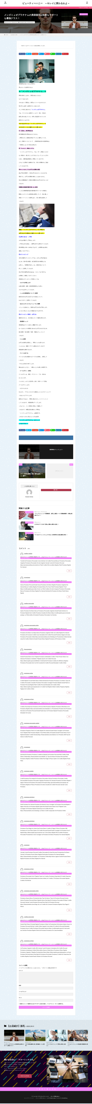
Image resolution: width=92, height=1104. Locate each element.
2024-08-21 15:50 (25, 945)
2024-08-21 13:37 (25, 873)
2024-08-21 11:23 (25, 801)
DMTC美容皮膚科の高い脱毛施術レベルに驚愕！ (35, 1045)
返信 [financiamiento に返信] (69, 666)
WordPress (65, 1098)
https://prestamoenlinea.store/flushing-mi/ (46, 636)
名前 (20, 985)
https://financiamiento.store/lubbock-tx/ (48, 734)
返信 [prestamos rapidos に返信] (69, 790)
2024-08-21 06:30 (25, 558)
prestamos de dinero (29, 797)
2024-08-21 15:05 (25, 921)
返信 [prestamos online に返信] (69, 692)
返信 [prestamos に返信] (69, 862)
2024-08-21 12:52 (25, 849)
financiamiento (28, 649)
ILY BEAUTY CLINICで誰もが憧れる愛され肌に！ (49, 524)
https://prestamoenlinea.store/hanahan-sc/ (41, 708)
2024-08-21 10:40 (25, 775)
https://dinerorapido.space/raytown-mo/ (34, 832)
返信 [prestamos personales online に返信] (69, 642)
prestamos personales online (31, 625)
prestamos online (28, 673)
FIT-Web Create (51, 1098)
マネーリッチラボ (25, 1076)
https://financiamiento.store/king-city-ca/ (31, 904)
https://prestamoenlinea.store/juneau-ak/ (58, 782)
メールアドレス (23, 991)
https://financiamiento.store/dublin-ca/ (37, 756)
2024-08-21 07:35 (25, 630)
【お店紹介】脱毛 (23, 22)
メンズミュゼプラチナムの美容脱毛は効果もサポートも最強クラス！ (33, 34)
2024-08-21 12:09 (25, 825)
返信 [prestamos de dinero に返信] (69, 814)
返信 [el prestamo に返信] (69, 596)
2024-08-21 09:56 (25, 751)
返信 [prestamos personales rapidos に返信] (69, 740)
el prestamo (27, 577)
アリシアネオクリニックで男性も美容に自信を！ (56, 1045)
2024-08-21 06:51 (25, 582)
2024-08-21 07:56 (25, 654)
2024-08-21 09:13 (25, 727)
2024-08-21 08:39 (25, 704)
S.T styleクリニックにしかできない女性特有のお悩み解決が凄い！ (53, 535)
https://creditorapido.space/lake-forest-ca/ (31, 589)
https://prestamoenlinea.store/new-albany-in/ (36, 878)
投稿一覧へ (56, 489)
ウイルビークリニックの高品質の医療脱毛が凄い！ (78, 1045)
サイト (20, 997)
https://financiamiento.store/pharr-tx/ (29, 856)
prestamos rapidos (28, 771)
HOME (6, 34)
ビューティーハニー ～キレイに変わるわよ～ (46, 3)
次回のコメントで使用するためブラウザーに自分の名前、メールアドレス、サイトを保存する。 (42, 1003)
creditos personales (29, 603)
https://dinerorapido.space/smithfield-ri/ (30, 660)
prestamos (26, 845)
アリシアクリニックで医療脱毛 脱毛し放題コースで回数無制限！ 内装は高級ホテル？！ (53, 514)
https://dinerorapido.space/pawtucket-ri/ (30, 686)
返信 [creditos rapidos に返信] (69, 570)
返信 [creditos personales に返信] (69, 618)
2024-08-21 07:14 (25, 608)
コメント (21, 970)
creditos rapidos (28, 553)
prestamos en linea (29, 699)
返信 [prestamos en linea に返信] (69, 716)
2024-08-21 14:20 (25, 895)
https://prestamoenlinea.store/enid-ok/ (30, 565)
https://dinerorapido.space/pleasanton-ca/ (57, 952)
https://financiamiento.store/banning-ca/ (30, 810)
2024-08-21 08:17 (25, 678)
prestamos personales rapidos (31, 723)
